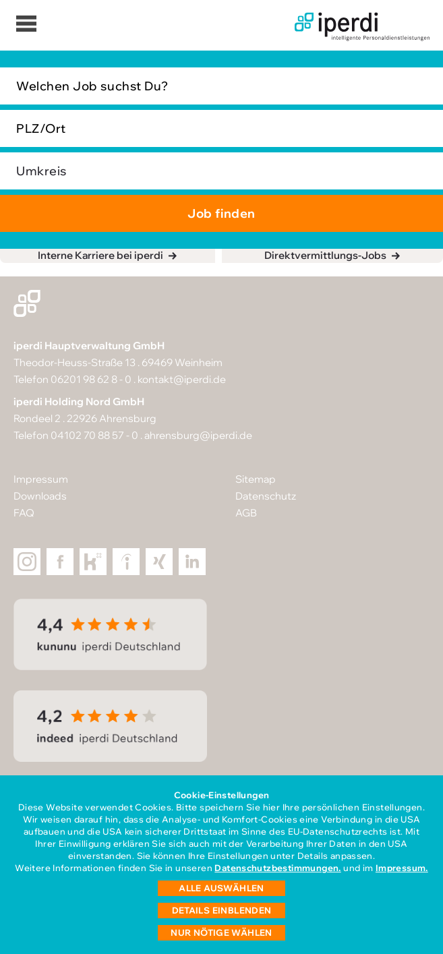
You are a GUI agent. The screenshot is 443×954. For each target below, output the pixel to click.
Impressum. (402, 867)
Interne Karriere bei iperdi (100, 255)
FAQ (23, 512)
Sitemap (255, 479)
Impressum (40, 479)
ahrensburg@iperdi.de (198, 435)
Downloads (40, 495)
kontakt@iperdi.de (182, 379)
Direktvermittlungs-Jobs (325, 255)
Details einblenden (222, 910)
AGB (246, 512)
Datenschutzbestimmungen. (277, 867)
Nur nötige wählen (221, 932)
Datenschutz (265, 495)
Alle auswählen (221, 888)
